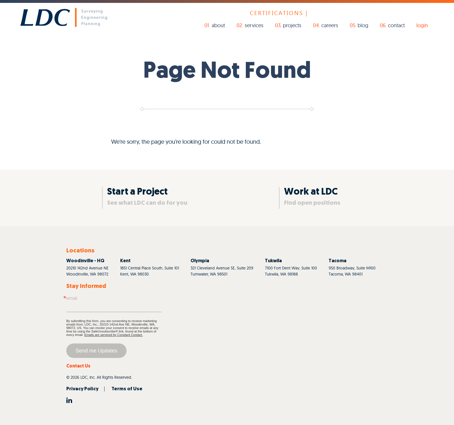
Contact (396, 25)
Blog (363, 25)
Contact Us (78, 366)
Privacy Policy (82, 389)
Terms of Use (126, 389)
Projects (292, 25)
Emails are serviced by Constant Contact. (113, 335)
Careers (329, 25)
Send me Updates (96, 351)
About (218, 25)
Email (71, 298)
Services (254, 25)
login (422, 25)
